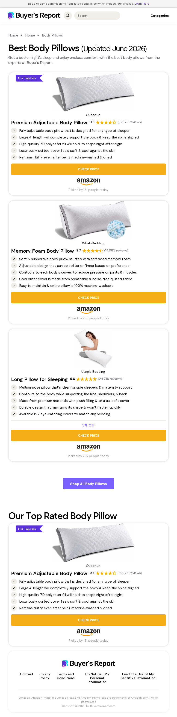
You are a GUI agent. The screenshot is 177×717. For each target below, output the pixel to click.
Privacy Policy (44, 676)
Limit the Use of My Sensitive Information (138, 676)
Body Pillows (52, 35)
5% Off (88, 425)
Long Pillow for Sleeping (39, 379)
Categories (159, 15)
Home (13, 35)
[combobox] (95, 15)
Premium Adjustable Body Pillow (49, 122)
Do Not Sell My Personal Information (97, 678)
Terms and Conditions (65, 676)
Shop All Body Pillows (88, 483)
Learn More (141, 3)
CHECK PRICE (88, 169)
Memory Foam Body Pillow (42, 250)
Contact (26, 674)
